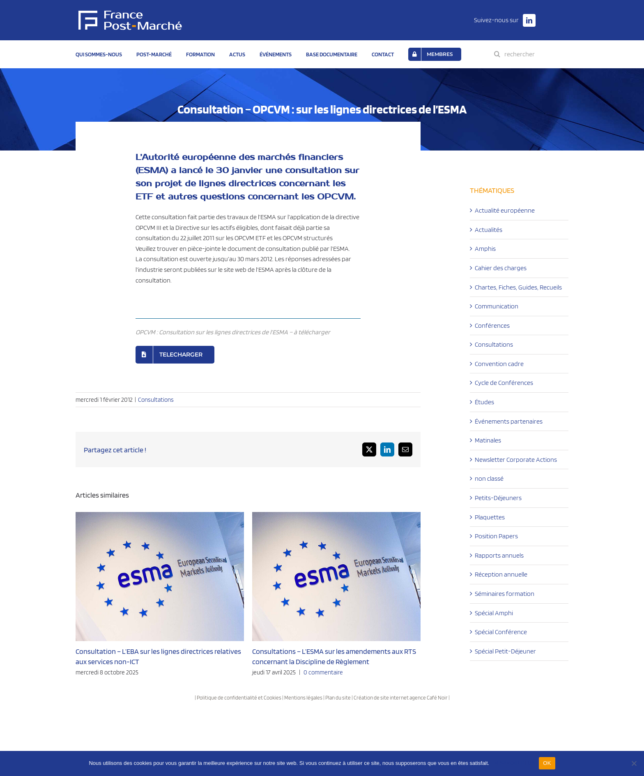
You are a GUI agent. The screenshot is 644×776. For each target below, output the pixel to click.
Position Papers (496, 536)
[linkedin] (529, 20)
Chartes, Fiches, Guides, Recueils (518, 287)
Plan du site (338, 698)
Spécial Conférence (501, 632)
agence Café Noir (428, 698)
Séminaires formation (504, 594)
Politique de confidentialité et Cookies (239, 698)
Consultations (156, 399)
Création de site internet (381, 698)
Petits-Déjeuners (498, 498)
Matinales (488, 440)
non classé (489, 478)
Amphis (485, 248)
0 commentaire (323, 672)
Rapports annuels (499, 555)
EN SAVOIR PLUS (513, 763)
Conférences (492, 325)
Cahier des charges (501, 268)
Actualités (488, 230)
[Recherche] (497, 54)
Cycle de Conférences (504, 383)
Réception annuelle (501, 574)
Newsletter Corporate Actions (516, 459)
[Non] (634, 763)
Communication (496, 306)
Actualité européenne (505, 210)
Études (484, 402)
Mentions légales (303, 698)
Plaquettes (490, 517)
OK (547, 763)
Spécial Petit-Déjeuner (505, 651)
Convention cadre (499, 364)
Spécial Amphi (494, 613)
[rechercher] (534, 54)
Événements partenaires (509, 421)
